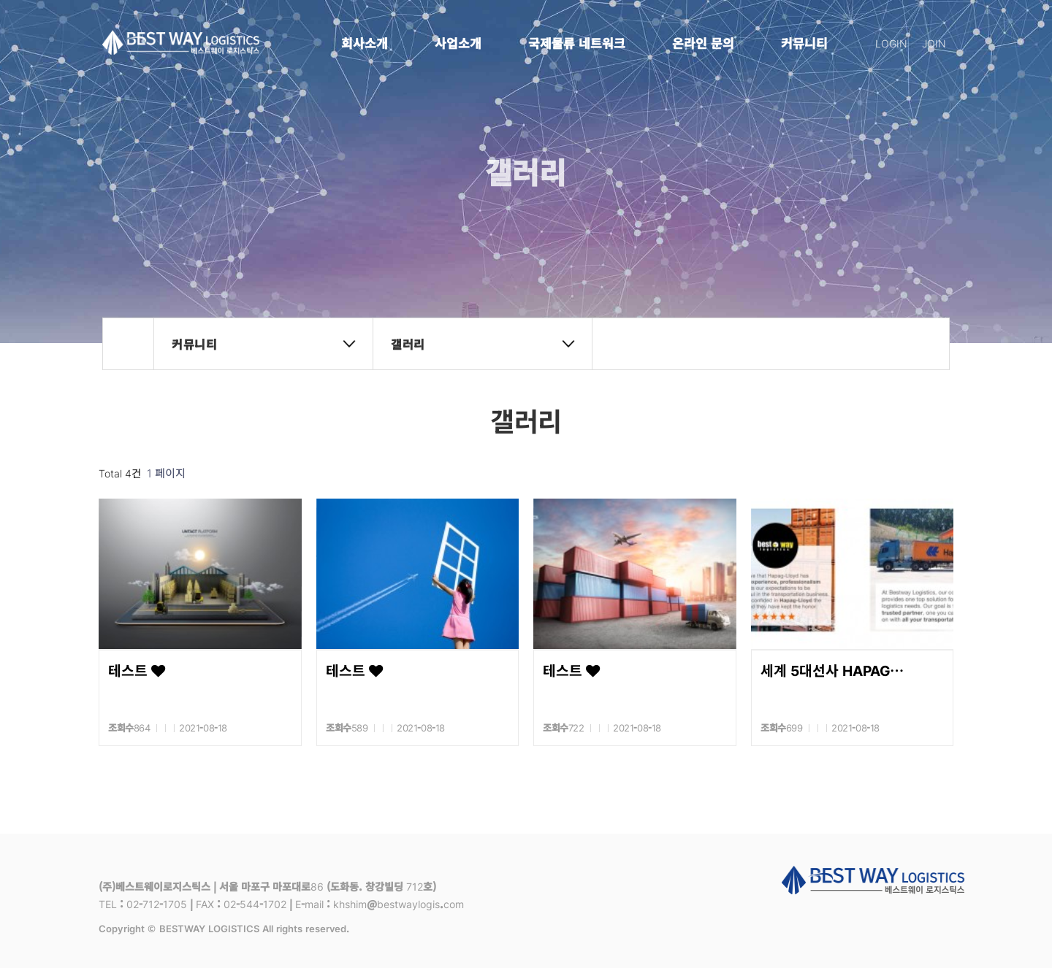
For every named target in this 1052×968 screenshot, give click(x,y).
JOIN (934, 43)
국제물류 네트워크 (576, 43)
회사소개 (364, 43)
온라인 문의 (703, 43)
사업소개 (458, 43)
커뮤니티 (804, 43)
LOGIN (891, 43)
